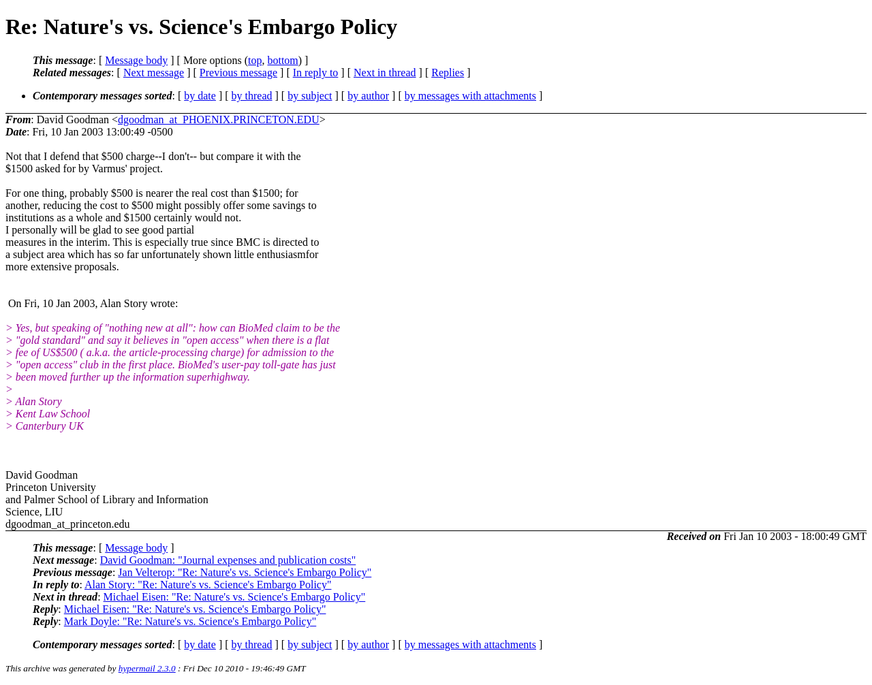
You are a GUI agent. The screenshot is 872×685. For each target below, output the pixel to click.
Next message (153, 72)
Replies (447, 72)
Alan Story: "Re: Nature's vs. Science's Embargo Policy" (207, 584)
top (255, 60)
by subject (309, 95)
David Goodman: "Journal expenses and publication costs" (228, 560)
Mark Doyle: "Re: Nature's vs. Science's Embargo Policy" (190, 621)
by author (368, 95)
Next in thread (385, 72)
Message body (136, 60)
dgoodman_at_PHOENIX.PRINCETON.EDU (219, 119)
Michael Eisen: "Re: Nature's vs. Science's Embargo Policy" (235, 597)
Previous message (238, 72)
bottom (282, 60)
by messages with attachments (470, 95)
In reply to (316, 72)
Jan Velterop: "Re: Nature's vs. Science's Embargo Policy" (244, 572)
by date (200, 95)
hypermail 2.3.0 (147, 668)
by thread (252, 95)
